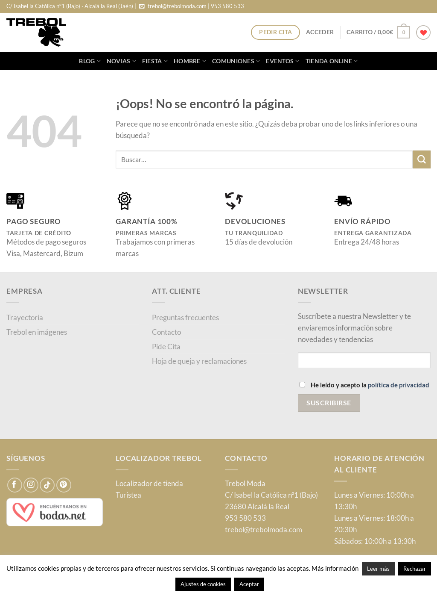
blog (90, 61)
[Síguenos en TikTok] (47, 485)
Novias (121, 61)
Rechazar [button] (414, 568)
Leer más (378, 568)
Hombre (190, 61)
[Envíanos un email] (142, 6)
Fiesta (155, 61)
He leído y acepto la (364, 385)
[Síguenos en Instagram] (30, 485)
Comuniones (236, 61)
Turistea (128, 494)
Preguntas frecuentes (185, 317)
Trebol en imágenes (36, 332)
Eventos (282, 61)
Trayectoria (24, 317)
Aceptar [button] (249, 584)
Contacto (166, 332)
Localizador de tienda (149, 483)
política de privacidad (398, 385)
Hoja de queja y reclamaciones (199, 361)
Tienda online (332, 61)
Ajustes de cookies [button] (203, 584)
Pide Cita (166, 346)
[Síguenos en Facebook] (14, 485)
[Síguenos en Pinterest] (63, 485)
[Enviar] (422, 159)
